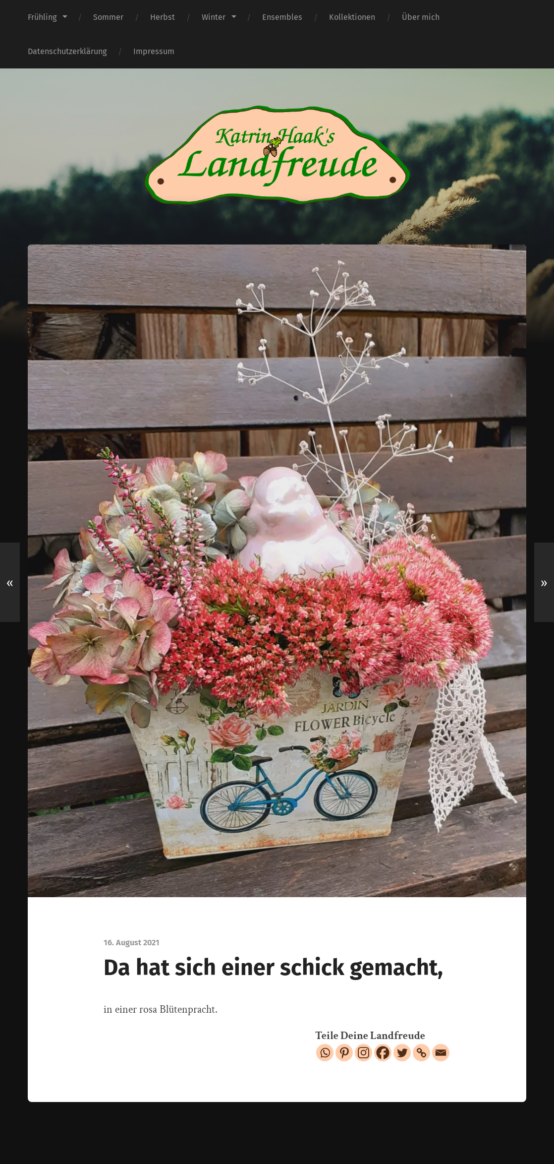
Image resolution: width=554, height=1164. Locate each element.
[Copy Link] (421, 1052)
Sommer (108, 17)
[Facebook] (382, 1052)
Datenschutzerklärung (67, 51)
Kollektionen (352, 17)
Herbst (162, 17)
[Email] (440, 1052)
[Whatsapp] (324, 1052)
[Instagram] (363, 1052)
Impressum (153, 51)
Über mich (421, 17)
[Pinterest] (344, 1052)
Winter (213, 17)
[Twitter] (402, 1052)
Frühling (42, 17)
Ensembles (282, 17)
